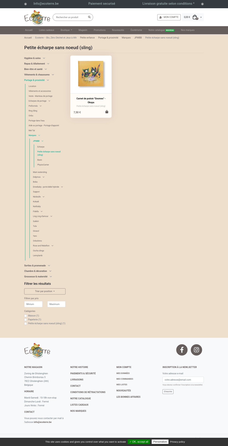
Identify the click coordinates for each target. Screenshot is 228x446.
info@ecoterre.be (43, 422)
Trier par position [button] (44, 291)
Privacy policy (177, 441)
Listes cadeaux (46, 30)
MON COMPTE (169, 17)
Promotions (100, 30)
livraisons (76, 379)
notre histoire (79, 367)
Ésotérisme (136, 30)
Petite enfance (87, 37)
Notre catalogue (161, 30)
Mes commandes (124, 379)
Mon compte (123, 367)
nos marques (78, 411)
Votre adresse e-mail (173, 373)
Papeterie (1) (34, 319)
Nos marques (188, 30)
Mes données (123, 373)
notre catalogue (80, 398)
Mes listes (121, 384)
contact (29, 412)
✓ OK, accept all (138, 441)
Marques (126, 37)
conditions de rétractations (87, 392)
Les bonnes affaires (128, 397)
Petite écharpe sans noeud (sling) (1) (46, 323)
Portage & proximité (108, 37)
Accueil (29, 30)
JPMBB (138, 37)
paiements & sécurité (83, 373)
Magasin (83, 30)
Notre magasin (33, 367)
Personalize (160, 441)
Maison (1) (33, 315)
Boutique (65, 30)
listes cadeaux (79, 405)
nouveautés (123, 390)
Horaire (29, 391)
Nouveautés (118, 30)
